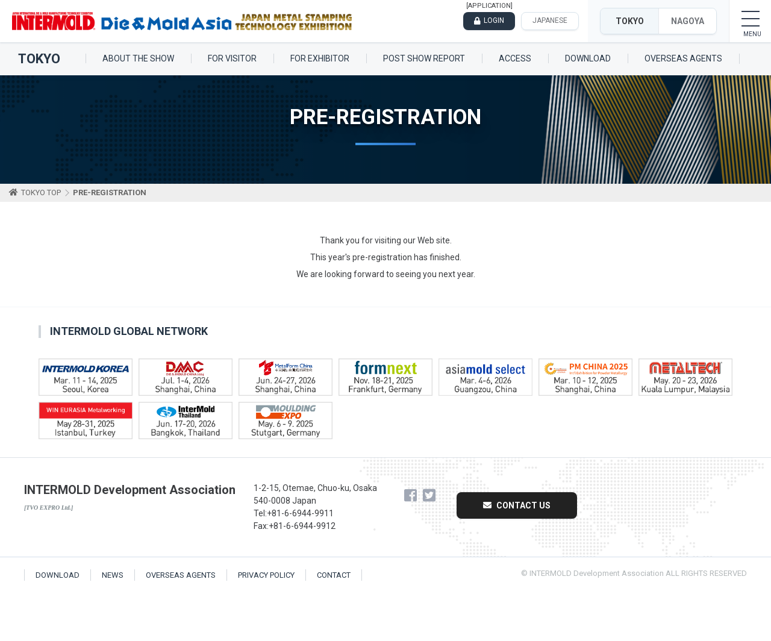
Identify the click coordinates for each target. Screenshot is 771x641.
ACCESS (515, 58)
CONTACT (334, 575)
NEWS (112, 575)
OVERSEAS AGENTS (683, 58)
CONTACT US (517, 505)
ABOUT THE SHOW (138, 58)
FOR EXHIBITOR (319, 58)
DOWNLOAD (588, 58)
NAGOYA (687, 21)
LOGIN (494, 20)
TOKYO (630, 21)
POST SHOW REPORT (424, 58)
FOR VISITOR (232, 58)
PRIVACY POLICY (266, 575)
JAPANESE (549, 20)
